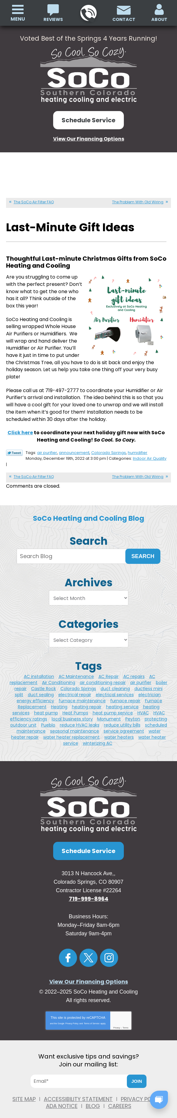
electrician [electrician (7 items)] (149, 685)
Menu (18, 18)
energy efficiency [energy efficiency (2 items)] (35, 691)
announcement (74, 444)
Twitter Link (14, 445)
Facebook (68, 948)
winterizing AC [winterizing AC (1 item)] (97, 734)
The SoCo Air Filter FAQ (34, 201)
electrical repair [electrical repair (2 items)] (74, 685)
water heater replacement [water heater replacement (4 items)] (71, 728)
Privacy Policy (72, 1014)
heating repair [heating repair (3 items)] (86, 697)
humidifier (137, 444)
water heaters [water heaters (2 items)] (119, 728)
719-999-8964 (88, 13)
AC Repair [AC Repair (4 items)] (108, 667)
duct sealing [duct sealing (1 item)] (41, 685)
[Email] (81, 1072)
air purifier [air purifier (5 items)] (140, 673)
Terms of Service (91, 1014)
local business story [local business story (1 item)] (72, 709)
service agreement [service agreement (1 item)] (124, 722)
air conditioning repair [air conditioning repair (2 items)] (103, 673)
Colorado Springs (108, 444)
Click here (20, 425)
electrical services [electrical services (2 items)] (115, 685)
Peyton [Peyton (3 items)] (132, 709)
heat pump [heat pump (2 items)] (46, 703)
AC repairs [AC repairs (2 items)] (134, 667)
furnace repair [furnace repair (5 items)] (125, 691)
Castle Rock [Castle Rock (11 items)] (43, 679)
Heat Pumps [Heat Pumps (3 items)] (75, 703)
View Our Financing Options (88, 138)
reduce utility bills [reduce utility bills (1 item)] (122, 716)
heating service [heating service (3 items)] (122, 697)
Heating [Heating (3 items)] (59, 697)
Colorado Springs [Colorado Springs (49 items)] (78, 679)
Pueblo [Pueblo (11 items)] (48, 716)
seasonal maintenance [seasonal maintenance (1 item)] (74, 722)
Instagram (109, 948)
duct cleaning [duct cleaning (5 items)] (115, 679)
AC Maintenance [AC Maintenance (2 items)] (76, 667)
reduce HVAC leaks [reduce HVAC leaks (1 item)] (79, 716)
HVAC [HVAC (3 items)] (143, 703)
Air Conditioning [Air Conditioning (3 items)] (58, 673)
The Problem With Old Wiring (137, 201)
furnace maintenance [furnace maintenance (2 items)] (82, 691)
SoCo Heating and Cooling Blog (88, 509)
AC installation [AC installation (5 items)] (39, 667)
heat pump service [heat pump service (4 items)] (113, 703)
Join (136, 1072)
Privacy (116, 1018)
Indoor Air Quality (149, 450)
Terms (125, 1018)
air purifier (47, 444)
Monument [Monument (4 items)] (109, 709)
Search (142, 547)
